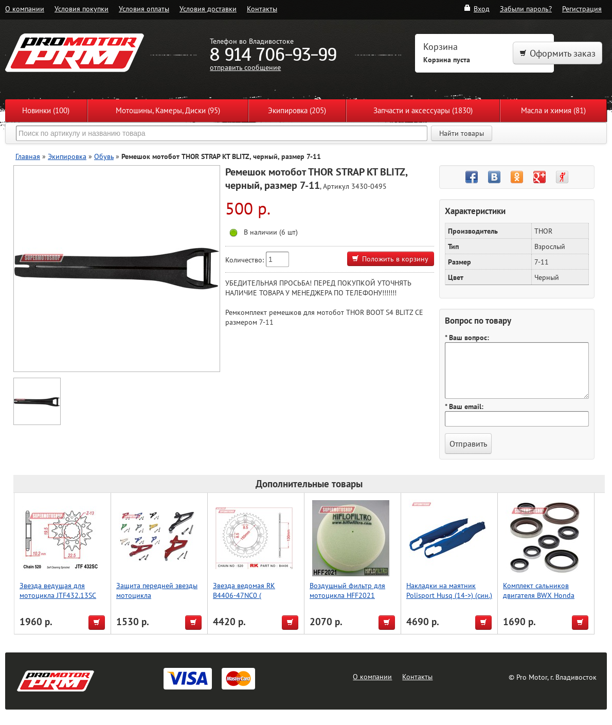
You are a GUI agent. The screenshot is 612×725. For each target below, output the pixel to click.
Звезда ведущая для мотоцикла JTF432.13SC (58, 590)
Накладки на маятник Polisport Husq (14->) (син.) (449, 590)
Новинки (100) (45, 110)
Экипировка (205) (297, 110)
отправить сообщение (245, 67)
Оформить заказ (557, 53)
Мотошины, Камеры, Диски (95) (168, 110)
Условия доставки (208, 8)
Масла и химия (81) (553, 110)
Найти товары (461, 133)
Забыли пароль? (526, 8)
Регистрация (582, 8)
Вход (476, 8)
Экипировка (67, 156)
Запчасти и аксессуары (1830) (423, 110)
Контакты (262, 8)
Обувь (104, 156)
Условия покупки (82, 8)
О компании (24, 8)
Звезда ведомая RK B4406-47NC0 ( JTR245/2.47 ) (244, 595)
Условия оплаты (144, 8)
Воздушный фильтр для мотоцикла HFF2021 (347, 590)
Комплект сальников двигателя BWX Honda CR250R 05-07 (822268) (541, 595)
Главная (27, 156)
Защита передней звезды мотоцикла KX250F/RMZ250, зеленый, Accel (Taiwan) (159, 600)
